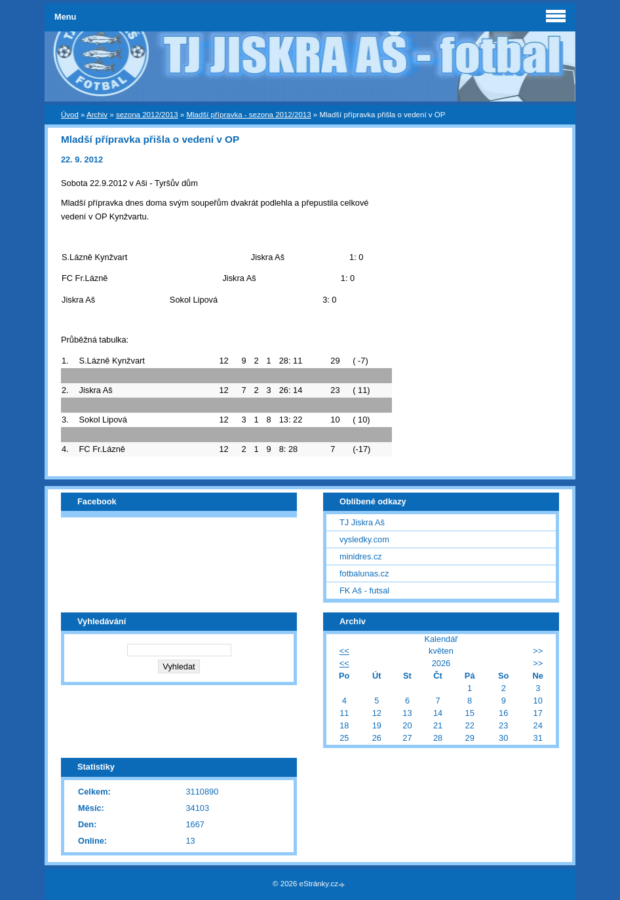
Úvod (70, 115)
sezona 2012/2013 (147, 115)
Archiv (97, 115)
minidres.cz (360, 556)
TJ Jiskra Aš (362, 522)
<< (344, 651)
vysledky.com (364, 539)
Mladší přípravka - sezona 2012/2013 (248, 115)
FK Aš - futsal (364, 590)
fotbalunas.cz (364, 573)
